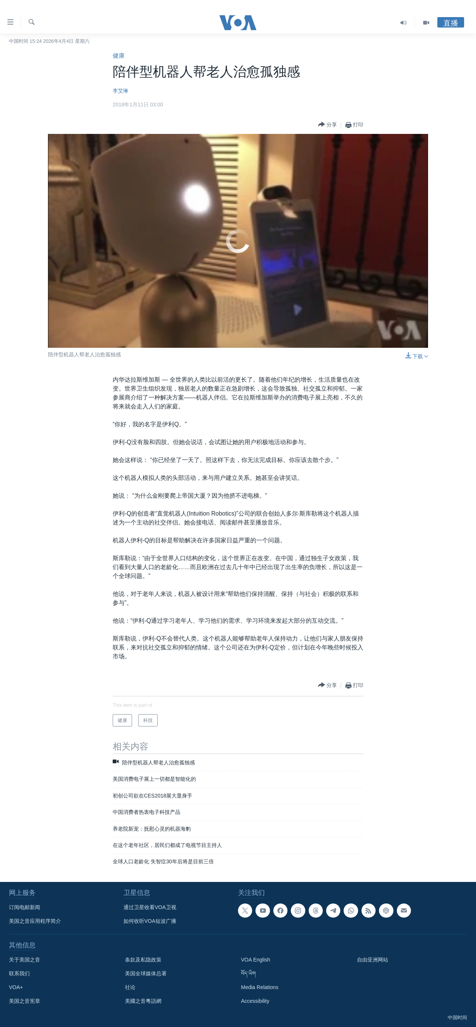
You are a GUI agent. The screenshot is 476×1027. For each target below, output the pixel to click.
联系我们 (19, 973)
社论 (130, 987)
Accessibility (255, 1001)
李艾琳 (120, 91)
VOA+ (16, 987)
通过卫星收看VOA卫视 (149, 907)
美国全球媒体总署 (146, 973)
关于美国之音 (24, 960)
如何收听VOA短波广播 (149, 921)
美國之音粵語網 (143, 1001)
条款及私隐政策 (143, 960)
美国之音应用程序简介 (35, 921)
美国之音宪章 (24, 1001)
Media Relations (259, 987)
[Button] (327, 124)
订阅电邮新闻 (24, 907)
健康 (119, 55)
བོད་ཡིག (248, 973)
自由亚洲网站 (372, 960)
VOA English (255, 960)
